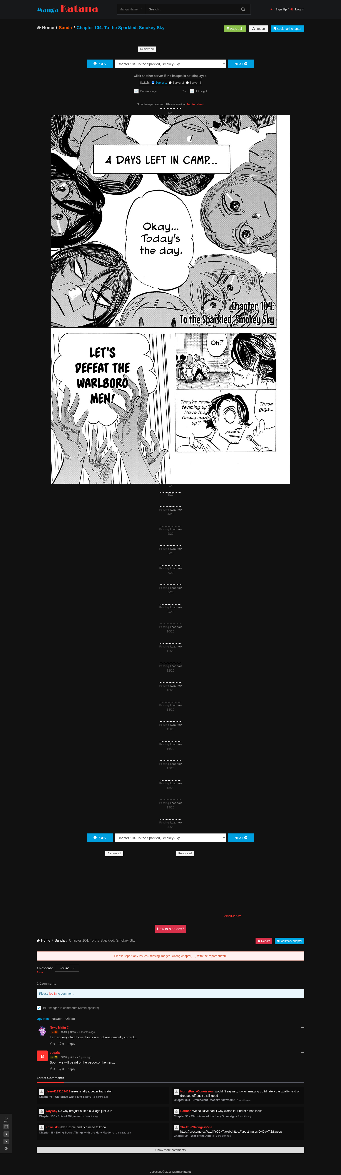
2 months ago (101, 1096)
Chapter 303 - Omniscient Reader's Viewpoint (204, 1100)
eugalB (55, 1052)
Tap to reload (195, 104)
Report (258, 28)
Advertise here (232, 916)
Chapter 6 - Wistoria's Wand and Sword (65, 1096)
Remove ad (147, 49)
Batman (185, 1111)
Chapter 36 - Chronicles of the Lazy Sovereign (205, 1116)
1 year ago (85, 1057)
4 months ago (87, 1032)
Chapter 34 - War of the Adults (194, 1135)
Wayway (51, 1111)
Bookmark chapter (287, 28)
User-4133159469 (57, 1091)
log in (53, 993)
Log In (297, 9)
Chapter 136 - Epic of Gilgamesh (60, 1116)
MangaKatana (181, 1171)
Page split (235, 28)
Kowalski (52, 1127)
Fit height (201, 91)
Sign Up (279, 9)
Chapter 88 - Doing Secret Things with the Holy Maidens (76, 1132)
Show (40, 972)
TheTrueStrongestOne (196, 1127)
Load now (176, 509)
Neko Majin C (59, 1027)
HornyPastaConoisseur (197, 1091)
